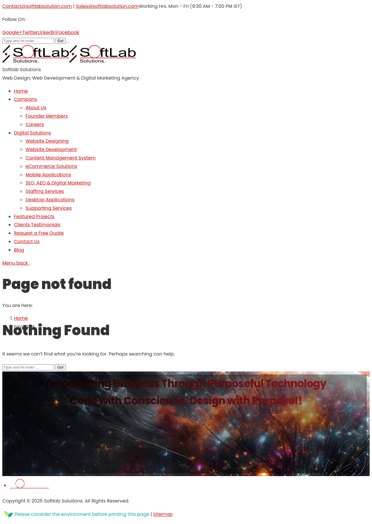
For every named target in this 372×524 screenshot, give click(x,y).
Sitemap (163, 514)
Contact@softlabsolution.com (37, 6)
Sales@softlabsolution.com (107, 6)
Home (21, 318)
